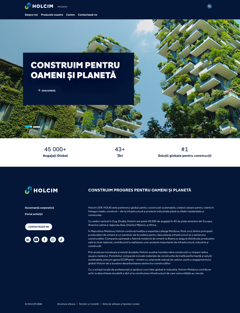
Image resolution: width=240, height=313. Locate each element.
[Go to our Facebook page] (45, 239)
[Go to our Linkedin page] (28, 239)
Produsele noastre (52, 14)
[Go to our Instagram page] (53, 239)
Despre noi (31, 14)
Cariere (70, 14)
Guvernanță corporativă (39, 207)
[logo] (39, 6)
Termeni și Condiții (89, 304)
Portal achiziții (34, 214)
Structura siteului (66, 304)
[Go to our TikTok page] (62, 239)
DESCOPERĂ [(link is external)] (46, 90)
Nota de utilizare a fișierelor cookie (121, 304)
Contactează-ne (87, 14)
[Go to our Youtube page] (37, 239)
